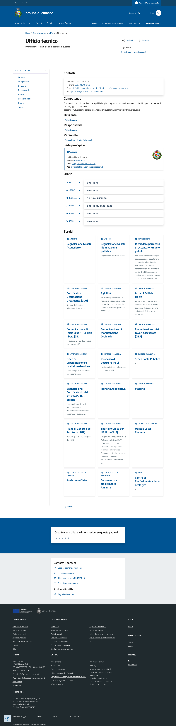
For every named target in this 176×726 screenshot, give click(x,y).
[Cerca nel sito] (157, 13)
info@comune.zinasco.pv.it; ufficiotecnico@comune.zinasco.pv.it (101, 88)
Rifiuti (139, 472)
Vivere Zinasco (65, 23)
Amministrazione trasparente (100, 672)
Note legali (93, 665)
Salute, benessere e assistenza (110, 473)
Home (27, 33)
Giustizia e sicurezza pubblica (76, 473)
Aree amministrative (20, 626)
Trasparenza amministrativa (112, 23)
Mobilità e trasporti (96, 630)
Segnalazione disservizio (98, 678)
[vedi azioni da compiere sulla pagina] (143, 40)
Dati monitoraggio (19, 716)
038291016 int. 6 (82, 84)
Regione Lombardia (21, 3)
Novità (39, 23)
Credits (56, 716)
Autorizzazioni (142, 239)
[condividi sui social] (127, 40)
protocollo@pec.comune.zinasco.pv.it (87, 91)
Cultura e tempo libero (146, 423)
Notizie (130, 626)
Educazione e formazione (60, 645)
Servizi (50, 23)
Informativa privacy (96, 661)
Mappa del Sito (75, 716)
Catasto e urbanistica (77, 288)
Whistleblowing (57, 684)
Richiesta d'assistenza (97, 684)
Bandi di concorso (58, 669)
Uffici (51, 33)
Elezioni (94, 23)
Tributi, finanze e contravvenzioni (102, 637)
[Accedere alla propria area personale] (146, 3)
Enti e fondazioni (19, 634)
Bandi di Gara (56, 665)
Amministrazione (22, 23)
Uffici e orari (17, 681)
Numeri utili (17, 685)
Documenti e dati (19, 630)
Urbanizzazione (134, 23)
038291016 (79, 160)
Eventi (130, 645)
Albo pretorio (56, 661)
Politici (15, 645)
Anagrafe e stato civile (59, 630)
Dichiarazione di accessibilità (100, 669)
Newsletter (132, 664)
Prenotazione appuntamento (100, 681)
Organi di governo (19, 637)
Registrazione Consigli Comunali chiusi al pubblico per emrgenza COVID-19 (68, 678)
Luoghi (130, 642)
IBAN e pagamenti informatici (62, 673)
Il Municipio (72, 151)
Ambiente (72, 239)
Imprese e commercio (97, 626)
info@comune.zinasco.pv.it (84, 163)
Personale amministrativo (22, 641)
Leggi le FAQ (94, 675)
